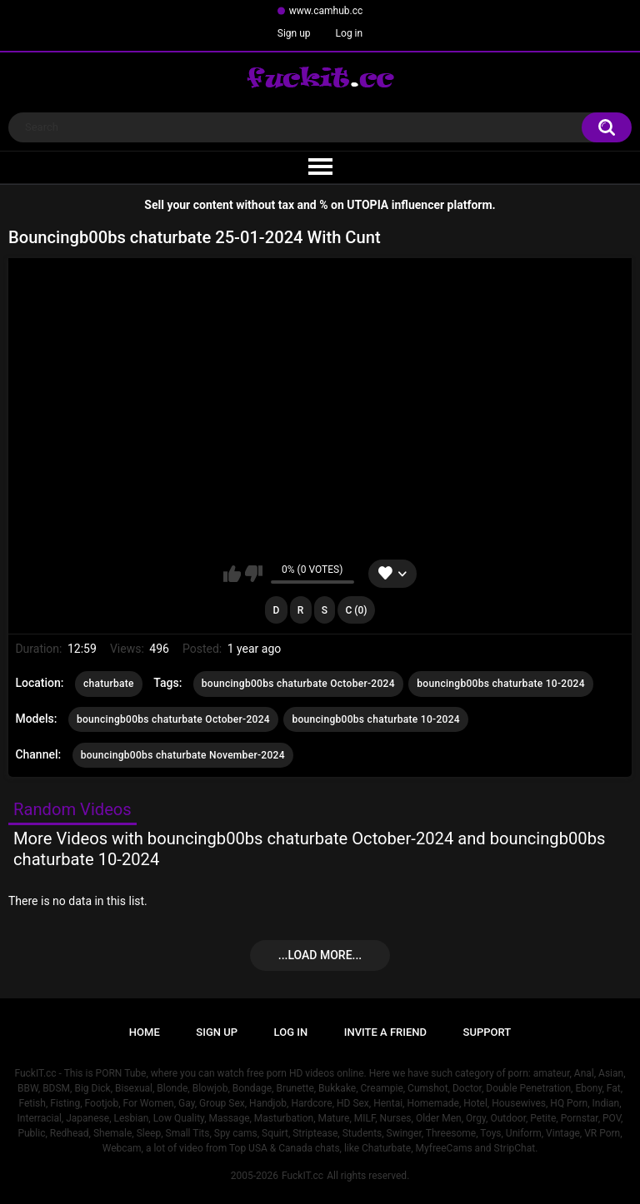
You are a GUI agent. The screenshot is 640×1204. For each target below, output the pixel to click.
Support (487, 1032)
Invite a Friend (385, 1032)
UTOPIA (367, 204)
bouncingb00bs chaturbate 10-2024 (501, 683)
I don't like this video (253, 573)
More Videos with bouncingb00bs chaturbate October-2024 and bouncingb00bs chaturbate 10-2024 (309, 848)
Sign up (294, 33)
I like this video (232, 573)
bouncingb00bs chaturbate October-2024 (298, 683)
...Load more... (320, 955)
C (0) (357, 610)
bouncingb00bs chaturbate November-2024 (183, 755)
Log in (349, 33)
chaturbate (108, 683)
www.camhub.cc (326, 11)
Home (144, 1032)
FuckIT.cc (302, 1176)
